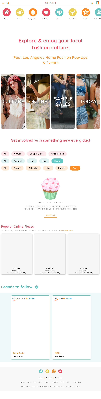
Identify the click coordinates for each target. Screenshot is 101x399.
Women (18, 161)
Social (62, 382)
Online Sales (57, 153)
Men (32, 161)
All (5, 153)
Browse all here (66, 230)
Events (29, 382)
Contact (49, 378)
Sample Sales (37, 153)
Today (17, 168)
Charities (55, 382)
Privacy (78, 386)
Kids (44, 161)
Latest (61, 168)
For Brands (59, 378)
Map (48, 168)
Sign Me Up (50, 215)
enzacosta (22, 298)
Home (57, 161)
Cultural (18, 153)
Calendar (33, 168)
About (40, 378)
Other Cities (77, 382)
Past (75, 168)
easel (62, 298)
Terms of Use (71, 386)
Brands (47, 382)
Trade (68, 382)
